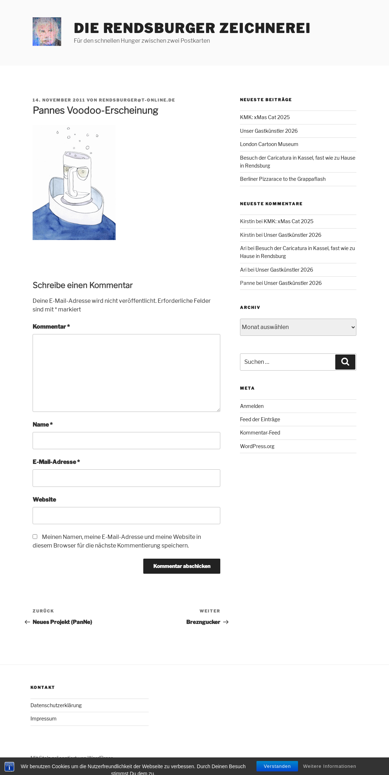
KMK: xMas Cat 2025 (265, 117)
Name (43, 424)
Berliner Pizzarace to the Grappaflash (283, 179)
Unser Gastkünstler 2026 (269, 131)
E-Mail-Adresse (56, 462)
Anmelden (252, 406)
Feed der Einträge (260, 419)
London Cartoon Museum (269, 144)
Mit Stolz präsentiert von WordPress (71, 758)
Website (44, 499)
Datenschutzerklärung (56, 705)
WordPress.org (257, 446)
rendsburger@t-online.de (137, 100)
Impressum (43, 718)
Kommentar (51, 326)
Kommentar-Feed (260, 432)
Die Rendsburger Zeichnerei (192, 28)
